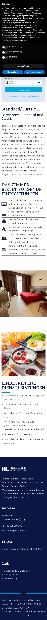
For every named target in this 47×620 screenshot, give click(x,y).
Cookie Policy (10, 578)
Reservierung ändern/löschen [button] (30, 96)
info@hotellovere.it (18, 530)
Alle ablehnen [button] (12, 72)
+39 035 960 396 (14, 526)
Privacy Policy (11, 574)
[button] (23, 82)
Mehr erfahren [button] (23, 66)
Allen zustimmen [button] (34, 72)
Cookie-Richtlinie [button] (8, 20)
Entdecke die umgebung (17, 571)
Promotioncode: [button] (11, 96)
